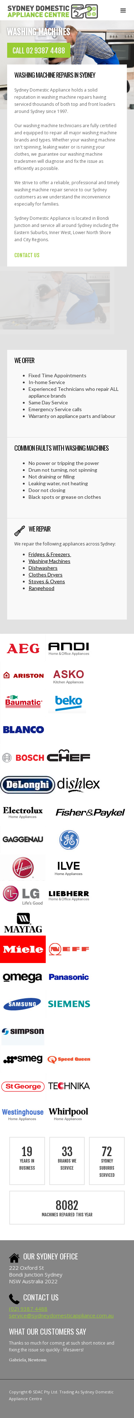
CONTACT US (26, 255)
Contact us (41, 1297)
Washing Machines (49, 561)
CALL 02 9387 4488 (39, 50)
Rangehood (41, 588)
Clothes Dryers (46, 574)
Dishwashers (43, 568)
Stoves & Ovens (47, 581)
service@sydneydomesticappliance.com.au (61, 1315)
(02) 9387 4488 (28, 1308)
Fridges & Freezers (50, 554)
